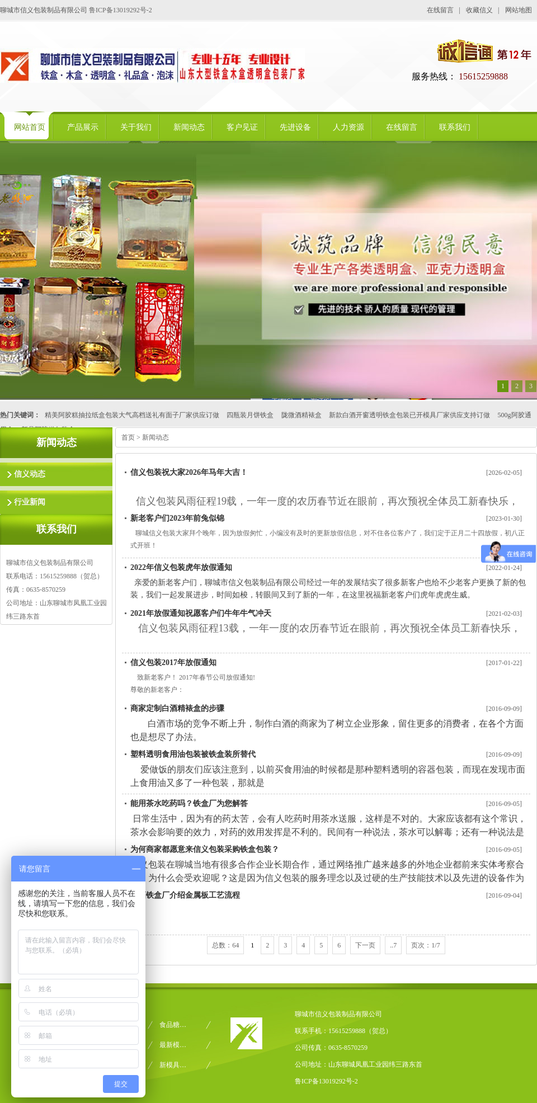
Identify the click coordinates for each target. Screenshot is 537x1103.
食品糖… (172, 1025)
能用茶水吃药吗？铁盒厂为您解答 (189, 803)
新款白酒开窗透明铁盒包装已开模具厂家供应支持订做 (409, 415)
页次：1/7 (425, 945)
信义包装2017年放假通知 (173, 662)
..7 (393, 945)
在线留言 (440, 10)
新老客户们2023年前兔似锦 (177, 518)
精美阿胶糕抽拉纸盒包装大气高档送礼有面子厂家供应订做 (132, 415)
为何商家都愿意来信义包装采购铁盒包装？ (204, 849)
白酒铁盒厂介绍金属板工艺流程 (185, 895)
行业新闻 (29, 502)
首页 (128, 437)
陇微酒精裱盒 (301, 415)
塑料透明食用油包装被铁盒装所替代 (193, 754)
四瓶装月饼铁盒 (250, 415)
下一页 (365, 945)
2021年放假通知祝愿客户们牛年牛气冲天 (200, 613)
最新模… (172, 1045)
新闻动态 (155, 437)
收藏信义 (479, 10)
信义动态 (29, 474)
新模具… (172, 1065)
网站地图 (518, 10)
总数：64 (225, 945)
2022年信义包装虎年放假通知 (181, 567)
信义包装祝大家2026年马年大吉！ (189, 472)
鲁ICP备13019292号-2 (120, 10)
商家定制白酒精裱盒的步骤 (177, 708)
